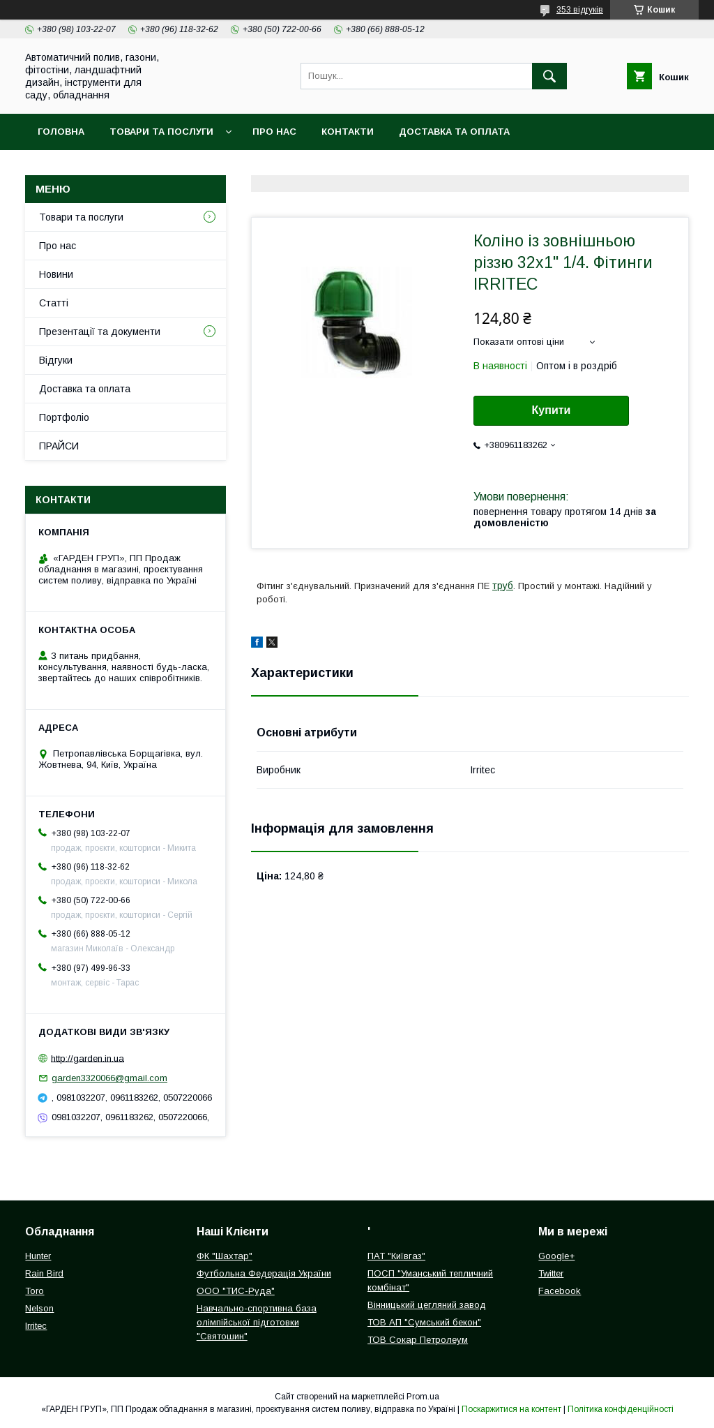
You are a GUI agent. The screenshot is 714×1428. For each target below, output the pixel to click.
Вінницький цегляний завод (426, 1305)
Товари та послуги (161, 131)
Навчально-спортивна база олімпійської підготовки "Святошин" (257, 1322)
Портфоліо (64, 417)
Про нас (274, 131)
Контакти (347, 131)
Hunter (38, 1256)
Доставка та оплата (454, 131)
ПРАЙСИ (59, 446)
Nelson (39, 1308)
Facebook (559, 1291)
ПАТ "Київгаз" (396, 1256)
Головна (61, 131)
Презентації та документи (99, 331)
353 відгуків (579, 10)
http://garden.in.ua (87, 1058)
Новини (56, 274)
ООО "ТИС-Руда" (236, 1291)
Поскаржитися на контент (511, 1409)
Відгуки (56, 360)
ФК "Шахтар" (224, 1256)
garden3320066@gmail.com (109, 1078)
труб (502, 585)
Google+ (556, 1256)
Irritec (36, 1326)
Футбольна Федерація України (264, 1273)
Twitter (550, 1273)
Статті (53, 302)
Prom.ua (423, 1396)
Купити (551, 410)
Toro (34, 1291)
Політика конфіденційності (621, 1409)
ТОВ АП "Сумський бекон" (424, 1322)
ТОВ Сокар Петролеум (417, 1339)
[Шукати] (549, 76)
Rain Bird (44, 1273)
